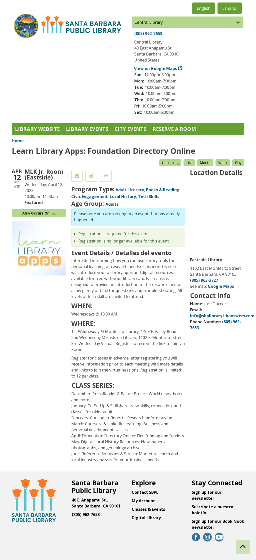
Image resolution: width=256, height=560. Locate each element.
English (203, 8)
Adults (112, 204)
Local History (123, 196)
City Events (130, 129)
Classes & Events (148, 509)
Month (205, 162)
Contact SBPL (145, 492)
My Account (143, 501)
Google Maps (221, 286)
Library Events (87, 129)
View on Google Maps (155, 68)
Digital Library (146, 517)
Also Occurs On (39, 213)
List (189, 162)
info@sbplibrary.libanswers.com (222, 315)
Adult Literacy (130, 189)
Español (229, 8)
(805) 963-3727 (204, 280)
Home (18, 141)
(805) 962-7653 (148, 33)
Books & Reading (163, 189)
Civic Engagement (89, 196)
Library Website (37, 129)
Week (222, 162)
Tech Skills (148, 196)
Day (238, 162)
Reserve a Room (174, 129)
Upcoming (170, 162)
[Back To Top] (243, 547)
